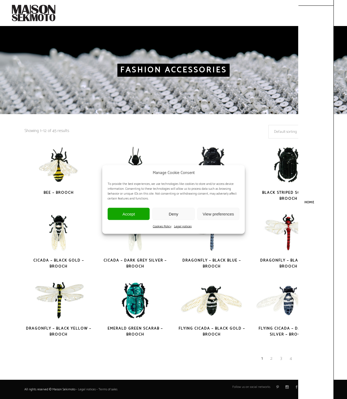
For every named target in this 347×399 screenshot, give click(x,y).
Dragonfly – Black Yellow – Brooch (58, 332)
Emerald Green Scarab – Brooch (135, 332)
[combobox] (295, 132)
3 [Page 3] (281, 358)
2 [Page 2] (271, 358)
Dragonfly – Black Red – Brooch (288, 264)
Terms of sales (107, 389)
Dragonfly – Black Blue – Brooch (211, 264)
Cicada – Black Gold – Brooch (58, 264)
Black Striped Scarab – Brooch (288, 196)
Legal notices (183, 226)
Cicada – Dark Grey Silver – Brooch (135, 264)
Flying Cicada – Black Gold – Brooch (212, 332)
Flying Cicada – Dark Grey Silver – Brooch (288, 332)
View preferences (218, 213)
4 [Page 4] (291, 358)
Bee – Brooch (59, 193)
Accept (129, 213)
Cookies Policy (162, 226)
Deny (173, 213)
